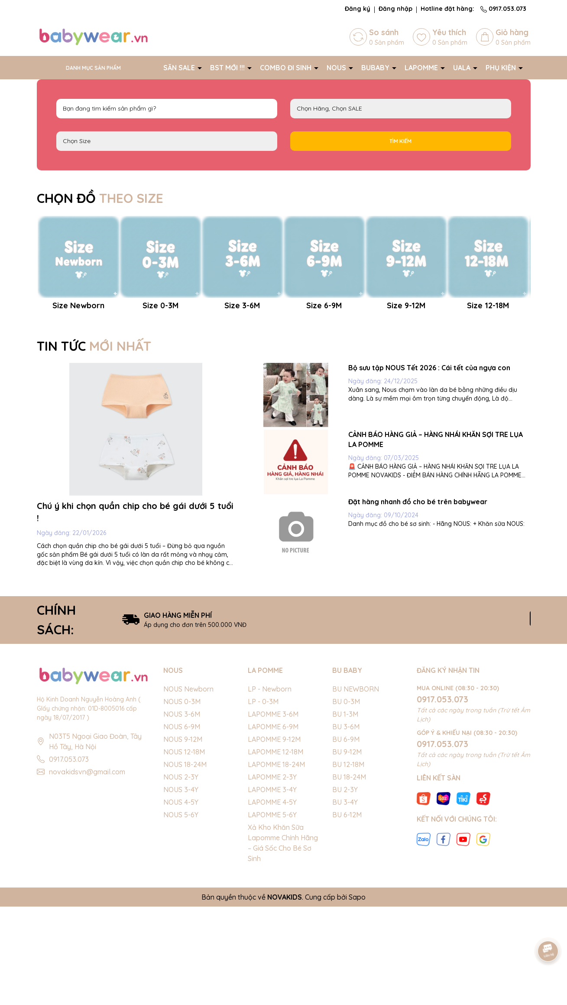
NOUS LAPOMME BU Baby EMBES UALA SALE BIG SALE (400, 108)
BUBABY (376, 67)
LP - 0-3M (263, 800)
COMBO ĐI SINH (286, 67)
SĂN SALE (180, 67)
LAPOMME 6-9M (273, 825)
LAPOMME (422, 67)
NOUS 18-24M (185, 862)
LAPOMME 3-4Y (272, 888)
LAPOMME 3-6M (273, 812)
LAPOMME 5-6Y (272, 913)
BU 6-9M (346, 837)
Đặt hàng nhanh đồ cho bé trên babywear (417, 600)
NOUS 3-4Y (180, 888)
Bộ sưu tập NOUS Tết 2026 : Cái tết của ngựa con (429, 466)
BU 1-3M (345, 812)
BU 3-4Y (345, 900)
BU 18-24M (349, 875)
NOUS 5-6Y (180, 913)
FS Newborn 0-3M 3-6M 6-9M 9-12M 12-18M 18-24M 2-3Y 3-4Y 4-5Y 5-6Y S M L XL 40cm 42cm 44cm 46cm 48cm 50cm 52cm (166, 141)
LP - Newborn (270, 787)
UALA (462, 67)
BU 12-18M (348, 862)
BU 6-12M (347, 913)
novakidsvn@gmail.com (87, 870)
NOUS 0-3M (182, 800)
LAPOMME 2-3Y (272, 875)
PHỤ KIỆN (502, 67)
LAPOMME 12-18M (275, 850)
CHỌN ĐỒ (100, 198)
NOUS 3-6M (181, 812)
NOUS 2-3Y (180, 875)
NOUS (337, 67)
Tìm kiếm (400, 141)
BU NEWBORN (355, 787)
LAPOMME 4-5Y (272, 900)
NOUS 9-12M (182, 837)
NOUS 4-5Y (180, 900)
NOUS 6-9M (181, 825)
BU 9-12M (347, 850)
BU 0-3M (346, 800)
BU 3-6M (346, 825)
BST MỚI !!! (228, 67)
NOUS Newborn (188, 787)
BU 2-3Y (345, 888)
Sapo (357, 995)
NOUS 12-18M (184, 850)
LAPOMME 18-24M (276, 862)
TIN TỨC (94, 444)
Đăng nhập (395, 9)
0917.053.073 (503, 9)
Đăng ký (357, 9)
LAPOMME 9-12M (274, 837)
